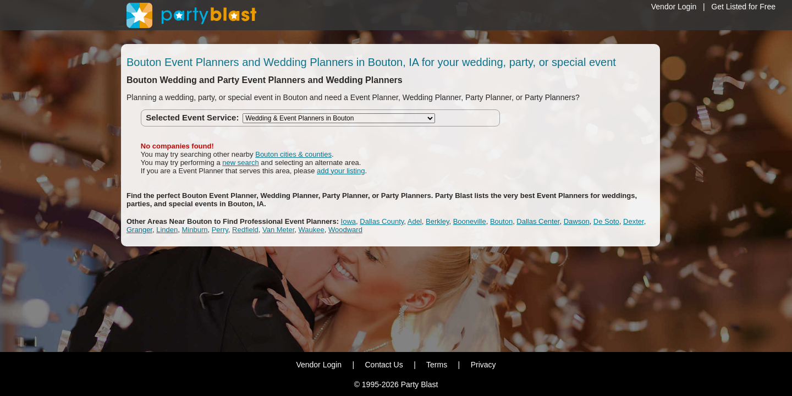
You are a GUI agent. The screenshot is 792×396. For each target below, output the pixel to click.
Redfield (245, 230)
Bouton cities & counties (293, 154)
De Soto (606, 221)
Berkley (437, 221)
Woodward (345, 230)
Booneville (469, 221)
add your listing (341, 171)
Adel (415, 221)
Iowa (348, 221)
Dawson (577, 221)
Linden (167, 230)
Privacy (483, 364)
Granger (139, 230)
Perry (220, 230)
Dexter (633, 221)
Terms (436, 364)
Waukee (311, 230)
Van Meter (278, 230)
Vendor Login (674, 6)
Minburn (195, 230)
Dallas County (382, 221)
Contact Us (384, 364)
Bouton (501, 221)
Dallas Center (537, 221)
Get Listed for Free (743, 6)
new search (240, 162)
